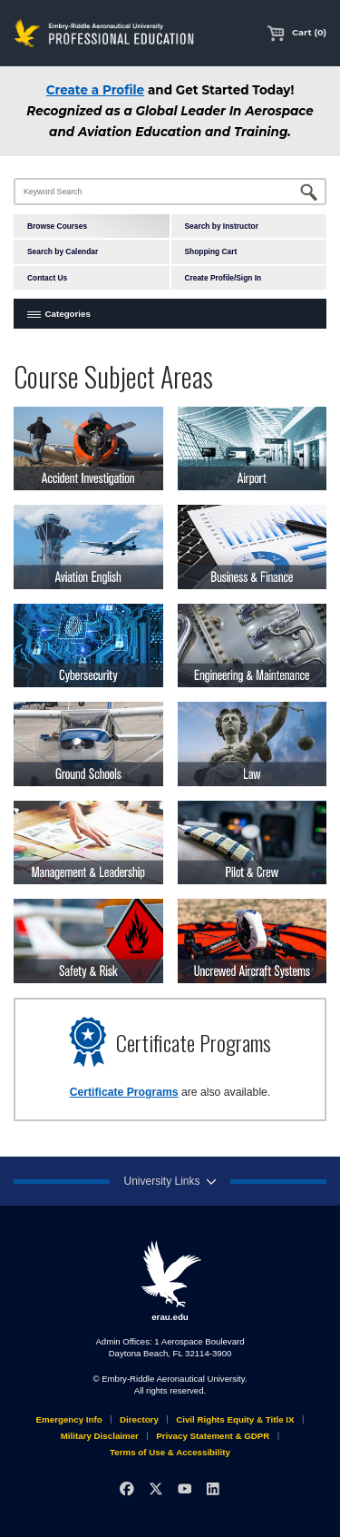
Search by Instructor (221, 226)
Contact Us (47, 277)
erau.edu (170, 1281)
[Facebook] (126, 1488)
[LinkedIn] (212, 1488)
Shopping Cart (211, 251)
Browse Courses (57, 226)
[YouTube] (184, 1488)
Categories (68, 314)
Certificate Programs (124, 1092)
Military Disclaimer (100, 1436)
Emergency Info (69, 1419)
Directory (139, 1419)
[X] (155, 1488)
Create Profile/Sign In (223, 277)
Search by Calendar (62, 251)
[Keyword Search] (170, 191)
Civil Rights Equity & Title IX (235, 1419)
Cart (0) (296, 32)
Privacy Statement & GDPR (212, 1436)
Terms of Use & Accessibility (170, 1452)
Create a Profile (95, 90)
